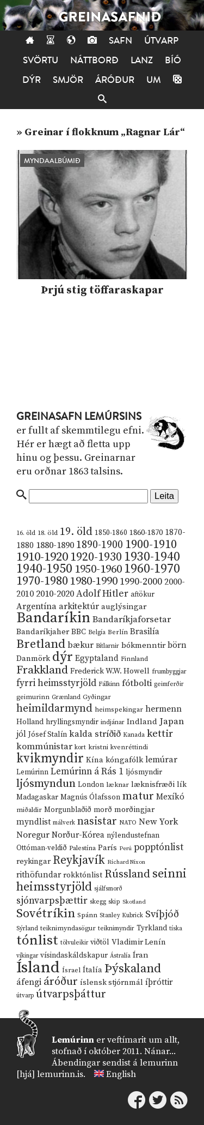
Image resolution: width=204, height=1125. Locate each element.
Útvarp (161, 40)
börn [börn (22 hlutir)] (177, 645)
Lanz (142, 60)
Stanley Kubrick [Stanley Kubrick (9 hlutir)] (121, 915)
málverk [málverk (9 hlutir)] (64, 823)
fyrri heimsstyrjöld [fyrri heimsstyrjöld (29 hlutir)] (56, 683)
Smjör (68, 80)
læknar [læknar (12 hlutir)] (117, 784)
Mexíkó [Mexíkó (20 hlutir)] (170, 797)
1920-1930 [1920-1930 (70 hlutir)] (96, 557)
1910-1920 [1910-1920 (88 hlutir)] (42, 557)
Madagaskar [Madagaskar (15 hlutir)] (37, 797)
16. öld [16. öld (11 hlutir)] (25, 533)
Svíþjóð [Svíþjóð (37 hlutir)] (162, 914)
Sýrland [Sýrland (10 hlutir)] (27, 928)
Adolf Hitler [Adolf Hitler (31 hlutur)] (102, 594)
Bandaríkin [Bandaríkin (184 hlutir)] (53, 618)
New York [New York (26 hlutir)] (158, 822)
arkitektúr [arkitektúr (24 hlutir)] (79, 606)
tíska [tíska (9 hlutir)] (175, 929)
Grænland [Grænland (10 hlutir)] (66, 697)
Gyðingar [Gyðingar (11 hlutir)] (97, 697)
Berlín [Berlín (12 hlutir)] (118, 632)
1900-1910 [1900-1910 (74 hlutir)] (151, 544)
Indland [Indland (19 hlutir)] (142, 722)
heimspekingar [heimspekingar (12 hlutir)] (119, 709)
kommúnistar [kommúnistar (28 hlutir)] (44, 747)
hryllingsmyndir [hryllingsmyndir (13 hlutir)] (72, 722)
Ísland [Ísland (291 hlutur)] (38, 968)
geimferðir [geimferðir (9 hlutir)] (168, 684)
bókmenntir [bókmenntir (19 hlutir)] (143, 645)
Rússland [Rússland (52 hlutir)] (127, 874)
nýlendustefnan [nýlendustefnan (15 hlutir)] (133, 835)
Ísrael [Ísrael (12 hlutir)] (71, 970)
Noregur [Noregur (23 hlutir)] (33, 834)
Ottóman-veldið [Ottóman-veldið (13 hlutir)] (41, 848)
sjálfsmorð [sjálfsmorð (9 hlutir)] (108, 889)
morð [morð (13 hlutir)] (103, 809)
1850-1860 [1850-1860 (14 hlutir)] (111, 533)
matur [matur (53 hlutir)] (138, 796)
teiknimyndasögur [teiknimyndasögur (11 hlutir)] (68, 928)
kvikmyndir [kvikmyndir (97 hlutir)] (50, 758)
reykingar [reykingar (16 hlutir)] (33, 862)
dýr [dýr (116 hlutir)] (62, 657)
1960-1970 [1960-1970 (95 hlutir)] (152, 569)
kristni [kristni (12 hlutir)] (98, 747)
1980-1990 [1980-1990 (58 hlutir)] (94, 581)
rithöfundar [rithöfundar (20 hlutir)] (38, 875)
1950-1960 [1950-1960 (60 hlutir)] (98, 569)
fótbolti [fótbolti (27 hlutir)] (137, 683)
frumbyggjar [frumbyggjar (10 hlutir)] (169, 671)
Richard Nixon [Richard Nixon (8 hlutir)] (126, 862)
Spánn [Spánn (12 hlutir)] (87, 915)
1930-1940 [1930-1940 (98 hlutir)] (152, 557)
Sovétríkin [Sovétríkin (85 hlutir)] (45, 914)
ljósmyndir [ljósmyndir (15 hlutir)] (144, 772)
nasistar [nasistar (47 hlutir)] (97, 821)
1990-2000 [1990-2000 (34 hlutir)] (141, 582)
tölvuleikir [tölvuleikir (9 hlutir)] (74, 943)
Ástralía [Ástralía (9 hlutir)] (120, 956)
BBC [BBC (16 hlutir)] (78, 632)
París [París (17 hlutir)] (107, 848)
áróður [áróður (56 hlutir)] (61, 981)
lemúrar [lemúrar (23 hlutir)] (161, 759)
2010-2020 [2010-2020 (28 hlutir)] (55, 594)
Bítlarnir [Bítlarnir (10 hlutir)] (107, 646)
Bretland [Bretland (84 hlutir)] (40, 644)
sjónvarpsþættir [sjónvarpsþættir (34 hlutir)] (52, 901)
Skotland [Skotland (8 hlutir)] (134, 902)
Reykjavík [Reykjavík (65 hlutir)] (79, 860)
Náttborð (94, 60)
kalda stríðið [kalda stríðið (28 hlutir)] (95, 734)
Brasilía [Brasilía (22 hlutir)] (144, 632)
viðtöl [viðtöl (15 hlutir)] (99, 942)
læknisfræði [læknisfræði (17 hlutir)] (153, 785)
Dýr (31, 80)
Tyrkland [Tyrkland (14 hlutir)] (152, 928)
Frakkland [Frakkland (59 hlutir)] (42, 670)
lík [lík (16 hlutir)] (182, 785)
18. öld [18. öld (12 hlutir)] (48, 532)
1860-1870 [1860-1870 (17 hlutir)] (146, 533)
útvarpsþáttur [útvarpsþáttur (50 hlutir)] (71, 994)
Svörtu (40, 60)
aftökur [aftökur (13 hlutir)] (142, 594)
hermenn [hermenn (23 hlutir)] (163, 708)
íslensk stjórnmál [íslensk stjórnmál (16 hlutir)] (111, 983)
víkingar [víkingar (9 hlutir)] (27, 956)
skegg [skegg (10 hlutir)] (98, 902)
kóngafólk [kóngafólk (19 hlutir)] (124, 760)
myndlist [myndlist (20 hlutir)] (33, 822)
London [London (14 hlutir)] (91, 785)
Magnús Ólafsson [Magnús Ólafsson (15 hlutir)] (90, 797)
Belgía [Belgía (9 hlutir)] (97, 632)
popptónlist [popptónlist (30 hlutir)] (158, 847)
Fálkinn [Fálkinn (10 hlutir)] (109, 684)
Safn (120, 40)
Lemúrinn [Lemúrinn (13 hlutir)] (32, 772)
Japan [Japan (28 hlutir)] (171, 721)
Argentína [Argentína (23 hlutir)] (36, 606)
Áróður (114, 80)
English (121, 1074)
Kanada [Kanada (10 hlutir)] (134, 735)
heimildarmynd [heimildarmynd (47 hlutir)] (54, 708)
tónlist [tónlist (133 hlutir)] (37, 940)
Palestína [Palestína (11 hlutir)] (82, 848)
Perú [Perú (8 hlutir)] (125, 848)
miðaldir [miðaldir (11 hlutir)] (29, 810)
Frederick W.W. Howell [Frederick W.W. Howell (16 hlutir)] (110, 671)
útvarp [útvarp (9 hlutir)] (25, 996)
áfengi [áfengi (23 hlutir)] (28, 982)
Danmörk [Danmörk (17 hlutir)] (33, 659)
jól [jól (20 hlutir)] (21, 734)
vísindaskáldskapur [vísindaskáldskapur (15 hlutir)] (74, 955)
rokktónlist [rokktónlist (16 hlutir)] (82, 875)
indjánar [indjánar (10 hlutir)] (113, 722)
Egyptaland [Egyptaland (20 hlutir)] (97, 658)
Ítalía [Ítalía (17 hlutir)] (92, 970)
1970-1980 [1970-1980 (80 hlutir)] (42, 581)
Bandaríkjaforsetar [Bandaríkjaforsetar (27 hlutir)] (131, 619)
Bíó (173, 60)
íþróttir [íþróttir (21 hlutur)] (159, 982)
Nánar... (160, 1051)
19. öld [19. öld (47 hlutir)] (76, 532)
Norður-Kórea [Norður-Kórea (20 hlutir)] (78, 835)
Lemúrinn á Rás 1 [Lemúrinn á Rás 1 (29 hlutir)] (87, 772)
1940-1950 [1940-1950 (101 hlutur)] (44, 569)
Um (153, 80)
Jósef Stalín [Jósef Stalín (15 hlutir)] (47, 734)
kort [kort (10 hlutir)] (80, 747)
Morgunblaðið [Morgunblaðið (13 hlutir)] (67, 809)
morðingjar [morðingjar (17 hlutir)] (134, 810)
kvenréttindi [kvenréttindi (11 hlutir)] (129, 747)
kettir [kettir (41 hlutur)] (160, 733)
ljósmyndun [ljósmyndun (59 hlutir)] (46, 784)
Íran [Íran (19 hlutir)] (141, 955)
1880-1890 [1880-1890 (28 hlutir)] (55, 545)
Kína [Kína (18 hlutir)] (94, 760)
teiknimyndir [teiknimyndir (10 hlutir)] (116, 928)
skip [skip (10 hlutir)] (114, 902)
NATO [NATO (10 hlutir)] (128, 823)
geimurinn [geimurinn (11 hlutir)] (33, 697)
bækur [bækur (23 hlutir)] (80, 645)
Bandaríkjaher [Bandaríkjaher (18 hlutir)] (42, 632)
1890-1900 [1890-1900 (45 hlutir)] (99, 544)
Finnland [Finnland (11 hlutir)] (134, 659)
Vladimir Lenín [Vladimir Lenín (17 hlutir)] (139, 942)
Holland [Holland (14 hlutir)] (30, 722)
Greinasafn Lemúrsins (78, 417)
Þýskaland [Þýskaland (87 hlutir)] (132, 969)
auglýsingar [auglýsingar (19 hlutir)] (123, 606)
